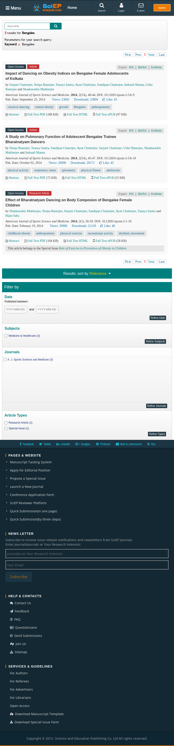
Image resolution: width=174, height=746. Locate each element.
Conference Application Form (32, 495)
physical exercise (71, 233)
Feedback (19, 611)
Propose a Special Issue (28, 478)
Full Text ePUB (105, 114)
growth (63, 107)
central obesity (44, 107)
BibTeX (142, 67)
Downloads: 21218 (84, 226)
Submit (162, 7)
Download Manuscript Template (37, 714)
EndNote (156, 67)
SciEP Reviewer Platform (28, 503)
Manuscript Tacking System (31, 462)
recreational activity (100, 233)
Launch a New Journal (26, 486)
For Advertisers (21, 689)
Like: (109, 99)
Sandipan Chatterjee (110, 84)
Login (121, 7)
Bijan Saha (12, 215)
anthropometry (100, 107)
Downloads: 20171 (83, 162)
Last (162, 54)
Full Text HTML (77, 114)
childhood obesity (19, 233)
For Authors (19, 673)
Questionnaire (23, 627)
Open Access (19, 706)
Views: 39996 (58, 226)
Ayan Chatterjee (85, 84)
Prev (138, 54)
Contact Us (20, 603)
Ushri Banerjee (133, 148)
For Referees (19, 681)
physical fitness (91, 170)
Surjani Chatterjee (21, 84)
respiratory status (45, 170)
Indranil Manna (134, 84)
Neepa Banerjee (44, 84)
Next (151, 54)
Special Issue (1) (19, 428)
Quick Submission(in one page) (33, 511)
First (128, 54)
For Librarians (20, 697)
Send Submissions (26, 635)
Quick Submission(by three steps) (35, 519)
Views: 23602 (60, 99)
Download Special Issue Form (34, 722)
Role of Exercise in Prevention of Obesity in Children (92, 248)
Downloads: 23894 (86, 99)
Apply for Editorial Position (30, 470)
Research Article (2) (20, 422)
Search (102, 7)
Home (72, 7)
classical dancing (18, 107)
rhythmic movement (131, 233)
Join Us (18, 644)
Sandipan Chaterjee (63, 148)
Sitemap (18, 652)
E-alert (141, 7)
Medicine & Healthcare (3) (24, 335)
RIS (131, 67)
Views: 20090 (57, 162)
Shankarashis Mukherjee (38, 89)
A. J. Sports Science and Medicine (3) (30, 359)
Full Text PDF (36, 114)
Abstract (13, 114)
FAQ (15, 619)
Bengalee (80, 107)
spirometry (68, 170)
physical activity (18, 170)
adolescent (113, 170)
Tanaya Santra (65, 84)
